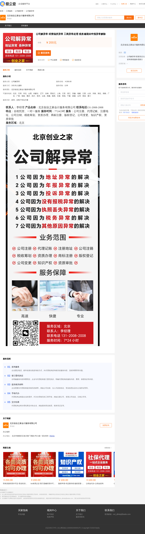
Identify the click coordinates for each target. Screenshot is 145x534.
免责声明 (50, 517)
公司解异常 (19, 11)
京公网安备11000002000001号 (69, 528)
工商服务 (9, 11)
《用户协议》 (126, 112)
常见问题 (21, 514)
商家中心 (133, 4)
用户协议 (50, 514)
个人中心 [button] (114, 4)
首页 (97, 4)
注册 (143, 4)
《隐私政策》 (135, 112)
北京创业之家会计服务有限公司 (20, 16)
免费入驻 (124, 4)
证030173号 (51, 528)
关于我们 (79, 514)
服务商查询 (80, 517)
